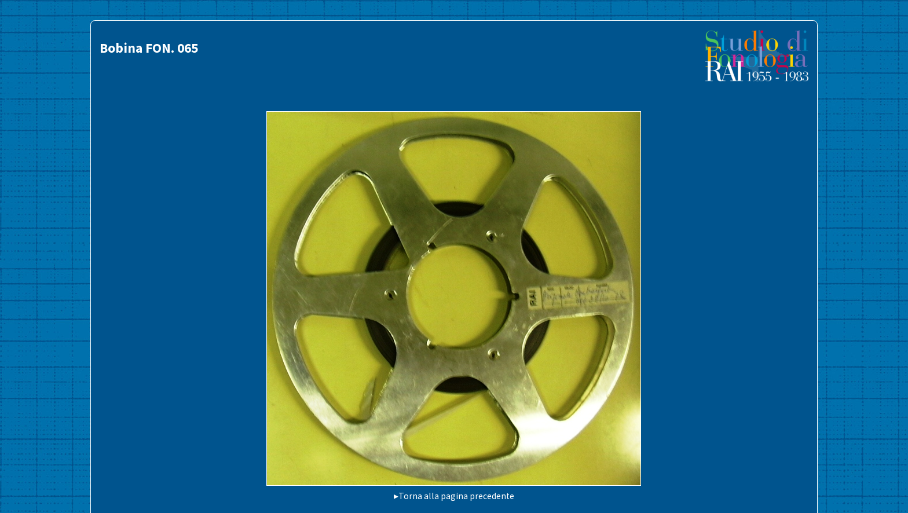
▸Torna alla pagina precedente (454, 495)
